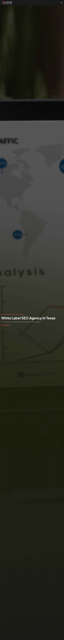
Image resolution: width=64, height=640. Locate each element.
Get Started (6, 325)
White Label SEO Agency (21, 318)
